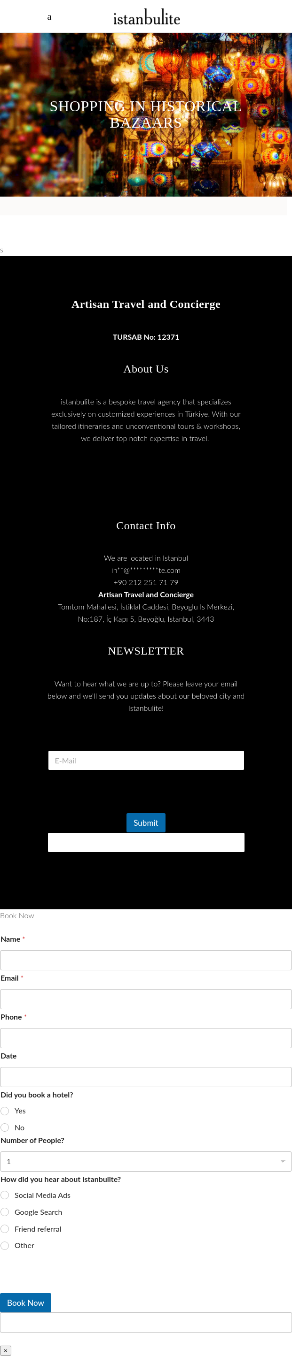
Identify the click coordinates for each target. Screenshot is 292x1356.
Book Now (25, 1303)
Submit (146, 823)
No (19, 1127)
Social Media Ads (43, 1194)
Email (12, 977)
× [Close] (6, 1350)
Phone (13, 1016)
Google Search (38, 1211)
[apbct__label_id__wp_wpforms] (146, 1322)
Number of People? (32, 1139)
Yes (20, 1110)
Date (8, 1055)
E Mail (145, 738)
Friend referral (38, 1228)
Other (24, 1245)
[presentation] (118, 807)
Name (12, 938)
